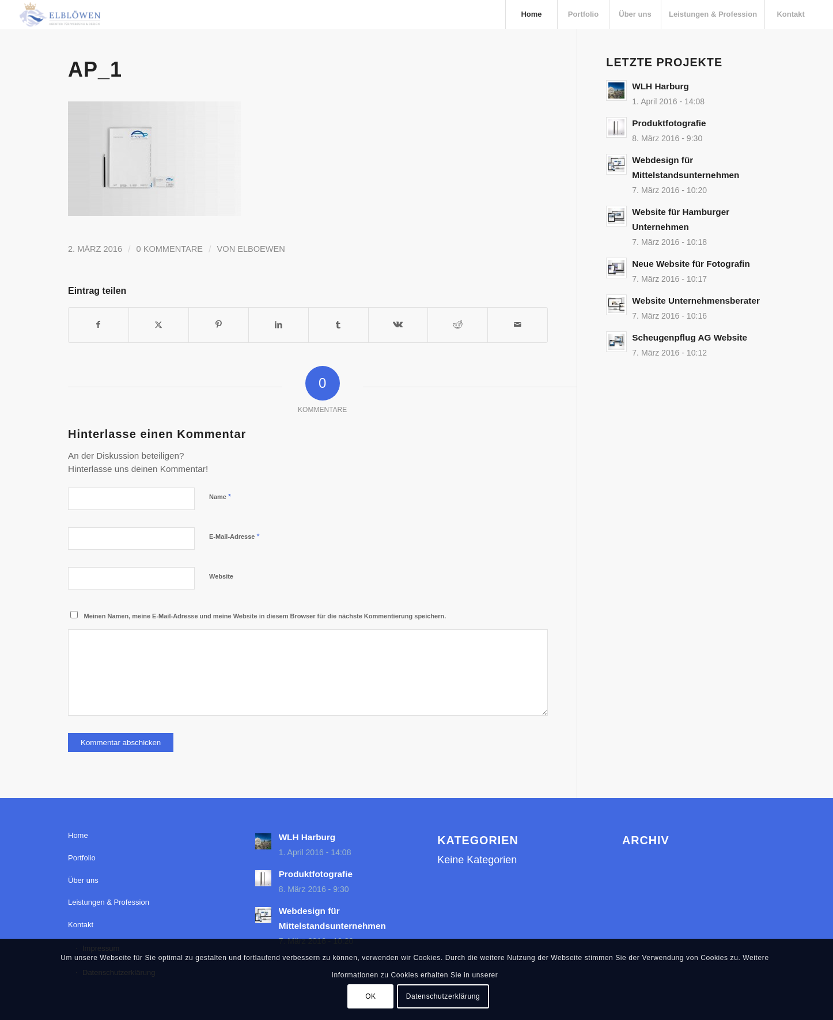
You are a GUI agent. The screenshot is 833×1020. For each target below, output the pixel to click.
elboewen (261, 249)
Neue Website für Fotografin (691, 264)
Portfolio (82, 857)
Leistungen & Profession (108, 902)
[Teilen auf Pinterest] (218, 325)
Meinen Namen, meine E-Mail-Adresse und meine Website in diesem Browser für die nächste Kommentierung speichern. (265, 616)
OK (370, 996)
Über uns (83, 880)
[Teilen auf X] (158, 325)
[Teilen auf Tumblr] (338, 325)
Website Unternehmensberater (696, 300)
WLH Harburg (660, 86)
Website (221, 576)
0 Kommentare (170, 249)
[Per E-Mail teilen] (517, 325)
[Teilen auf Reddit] (457, 325)
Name (220, 496)
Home (78, 835)
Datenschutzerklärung (443, 996)
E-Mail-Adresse (234, 536)
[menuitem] (531, 14)
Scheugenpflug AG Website (689, 337)
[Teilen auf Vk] (398, 325)
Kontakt (80, 924)
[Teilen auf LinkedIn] (278, 325)
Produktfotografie (669, 123)
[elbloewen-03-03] (59, 14)
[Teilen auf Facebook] (98, 325)
